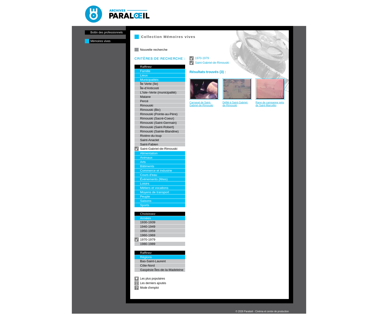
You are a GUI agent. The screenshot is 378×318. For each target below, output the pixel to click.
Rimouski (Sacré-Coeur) (157, 118)
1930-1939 (147, 222)
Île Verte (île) (149, 84)
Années (145, 218)
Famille (145, 71)
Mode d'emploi (149, 287)
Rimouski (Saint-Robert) (157, 127)
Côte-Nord (147, 265)
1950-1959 (147, 231)
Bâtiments (147, 166)
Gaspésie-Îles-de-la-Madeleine (161, 270)
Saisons (145, 201)
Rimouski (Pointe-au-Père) (158, 114)
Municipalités (149, 79)
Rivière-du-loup (151, 135)
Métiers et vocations (154, 188)
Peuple (145, 196)
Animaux (146, 157)
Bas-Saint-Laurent (153, 261)
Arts (143, 162)
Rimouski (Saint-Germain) (158, 123)
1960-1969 (147, 235)
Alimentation (149, 153)
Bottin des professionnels (106, 32)
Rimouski (146, 105)
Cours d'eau (148, 175)
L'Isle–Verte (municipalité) (158, 92)
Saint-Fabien (149, 144)
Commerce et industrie (156, 170)
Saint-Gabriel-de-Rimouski (158, 148)
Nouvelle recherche (154, 49)
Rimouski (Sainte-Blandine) (159, 131)
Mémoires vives (100, 41)
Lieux (144, 75)
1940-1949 (147, 226)
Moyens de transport (154, 192)
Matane (145, 97)
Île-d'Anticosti (149, 88)
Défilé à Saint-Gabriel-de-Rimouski (235, 104)
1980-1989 (147, 244)
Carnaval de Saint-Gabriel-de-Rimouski (201, 104)
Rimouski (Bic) (150, 110)
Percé (144, 101)
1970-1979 (147, 239)
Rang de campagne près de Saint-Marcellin (270, 104)
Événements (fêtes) (154, 179)
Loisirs (144, 183)
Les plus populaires (152, 278)
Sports (144, 205)
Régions (146, 257)
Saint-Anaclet (149, 140)
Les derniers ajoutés (153, 283)
